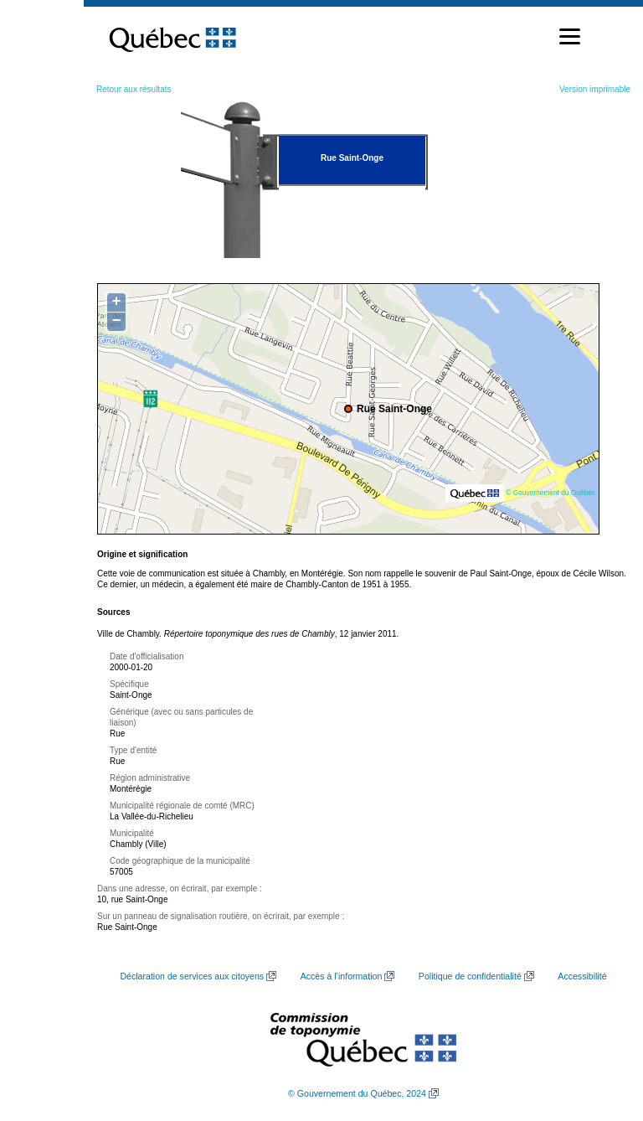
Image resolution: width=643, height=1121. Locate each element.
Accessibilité (582, 976)
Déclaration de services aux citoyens (192, 976)
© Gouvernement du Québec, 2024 (357, 1093)
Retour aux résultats (134, 89)
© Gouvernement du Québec (550, 492)
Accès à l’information (342, 976)
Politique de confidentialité (470, 976)
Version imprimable (594, 89)
